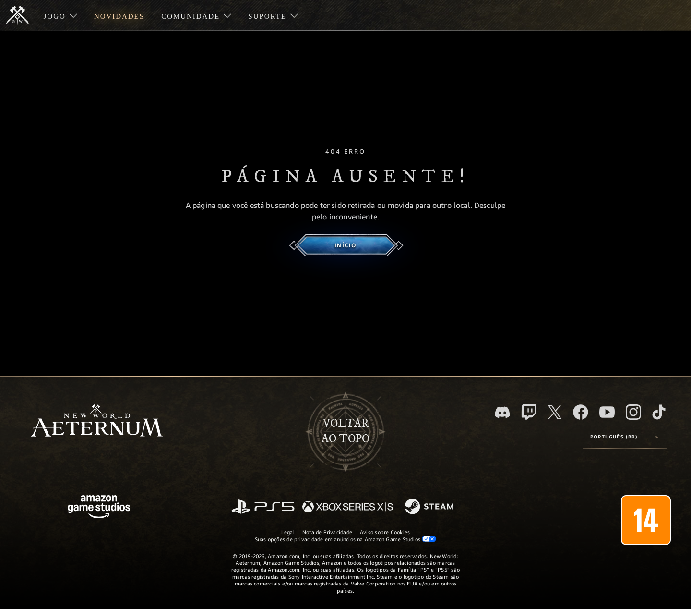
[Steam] (430, 507)
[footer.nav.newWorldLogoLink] (97, 421)
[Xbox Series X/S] (347, 507)
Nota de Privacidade (327, 532)
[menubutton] (625, 437)
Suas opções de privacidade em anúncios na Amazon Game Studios (346, 539)
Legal (288, 532)
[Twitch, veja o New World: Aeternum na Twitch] (528, 412)
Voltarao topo (345, 431)
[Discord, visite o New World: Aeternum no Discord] (502, 412)
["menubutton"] (60, 15)
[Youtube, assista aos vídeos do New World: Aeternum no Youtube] (607, 412)
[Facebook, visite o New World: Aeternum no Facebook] (580, 412)
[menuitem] (60, 15)
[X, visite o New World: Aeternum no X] (555, 412)
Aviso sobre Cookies (385, 532)
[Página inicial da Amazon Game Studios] (99, 508)
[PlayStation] (262, 507)
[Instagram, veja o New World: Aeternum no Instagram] (633, 412)
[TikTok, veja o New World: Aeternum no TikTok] (659, 412)
